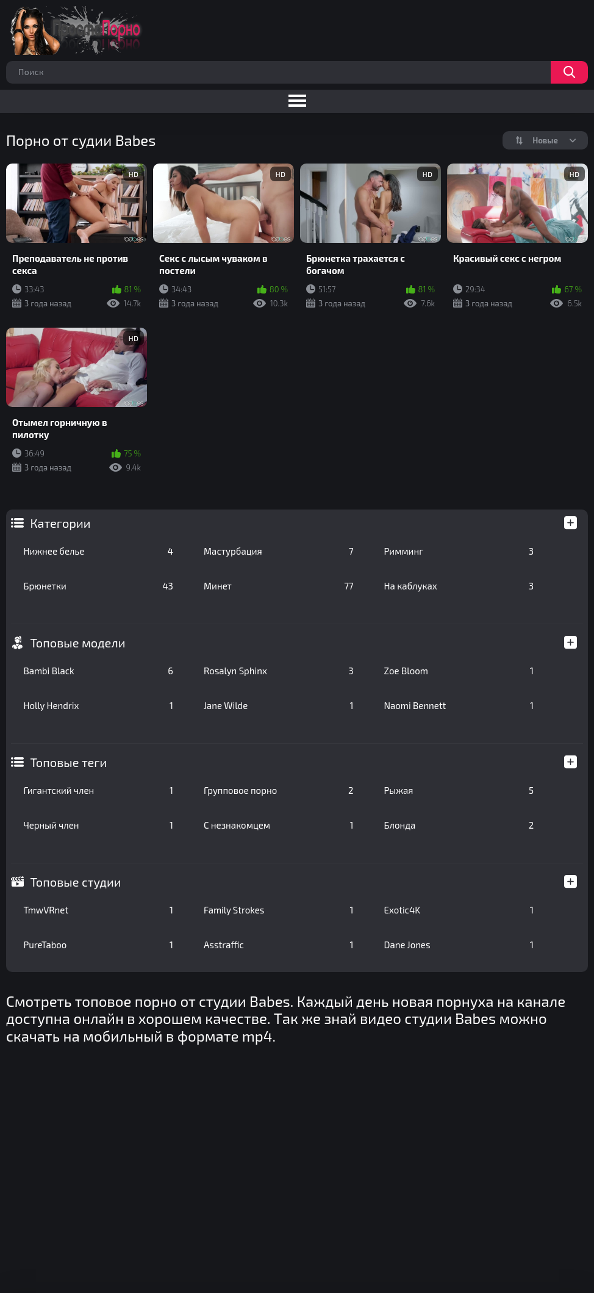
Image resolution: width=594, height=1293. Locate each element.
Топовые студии (75, 881)
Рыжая (459, 790)
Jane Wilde (279, 705)
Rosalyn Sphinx (279, 670)
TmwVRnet (98, 909)
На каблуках (459, 585)
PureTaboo (98, 944)
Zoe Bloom (459, 670)
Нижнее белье (98, 551)
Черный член (98, 824)
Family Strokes (279, 909)
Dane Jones (459, 944)
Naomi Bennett (459, 705)
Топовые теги (68, 762)
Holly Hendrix (98, 705)
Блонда (459, 824)
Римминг (459, 551)
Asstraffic (279, 944)
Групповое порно (279, 790)
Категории (60, 523)
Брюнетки (98, 585)
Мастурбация (279, 551)
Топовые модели (77, 642)
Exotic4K (459, 909)
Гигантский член (98, 790)
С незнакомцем (279, 824)
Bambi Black (98, 670)
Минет (279, 585)
